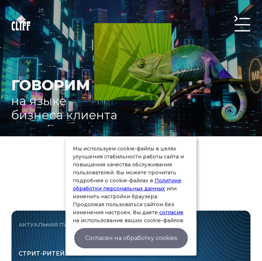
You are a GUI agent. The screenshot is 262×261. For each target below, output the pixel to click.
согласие (171, 212)
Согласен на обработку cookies (131, 238)
